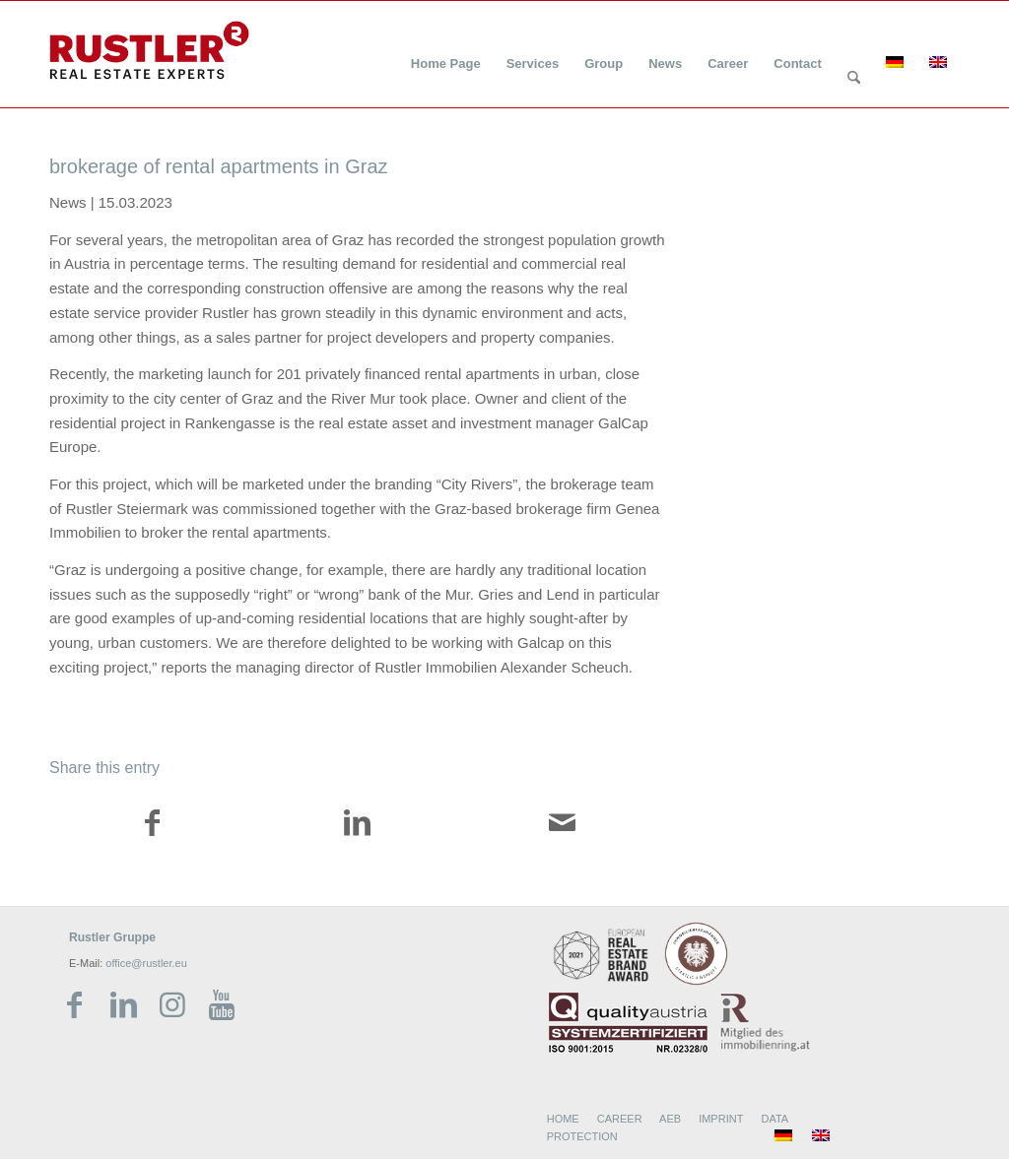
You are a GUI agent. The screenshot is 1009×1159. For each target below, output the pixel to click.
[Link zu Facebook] (74, 1005)
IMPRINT (721, 1119)
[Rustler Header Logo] (149, 50)
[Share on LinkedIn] (358, 826)
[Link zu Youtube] (221, 1005)
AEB (670, 1119)
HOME (563, 1119)
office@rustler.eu (146, 963)
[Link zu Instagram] (172, 1005)
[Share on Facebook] (152, 826)
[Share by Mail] (562, 826)
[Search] (854, 78)
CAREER (619, 1119)
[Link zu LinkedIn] (123, 1005)
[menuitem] (446, 52)
